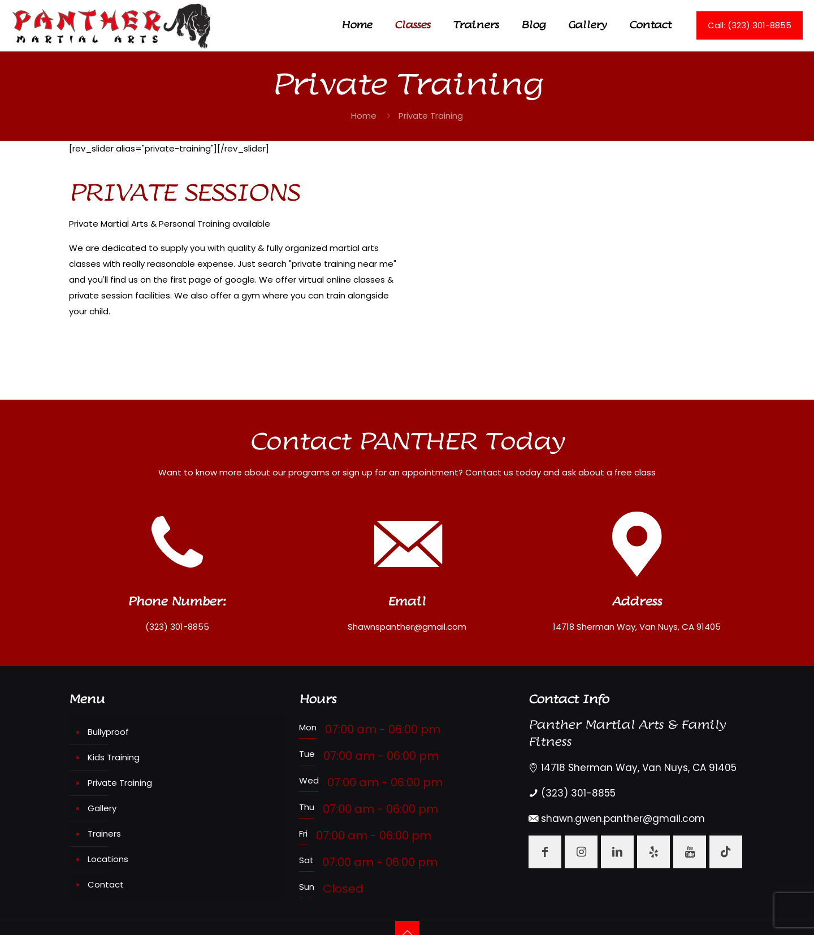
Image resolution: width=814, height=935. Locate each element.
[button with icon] (545, 852)
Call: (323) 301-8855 (749, 25)
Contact (106, 884)
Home (363, 116)
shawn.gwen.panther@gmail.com (623, 818)
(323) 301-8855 (578, 793)
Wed (309, 780)
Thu (306, 807)
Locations (108, 859)
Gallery (102, 808)
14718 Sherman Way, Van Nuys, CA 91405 (639, 767)
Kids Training (114, 757)
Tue (307, 754)
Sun (306, 887)
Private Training (120, 783)
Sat (306, 860)
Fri (303, 833)
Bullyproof (108, 732)
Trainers (104, 833)
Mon (308, 727)
